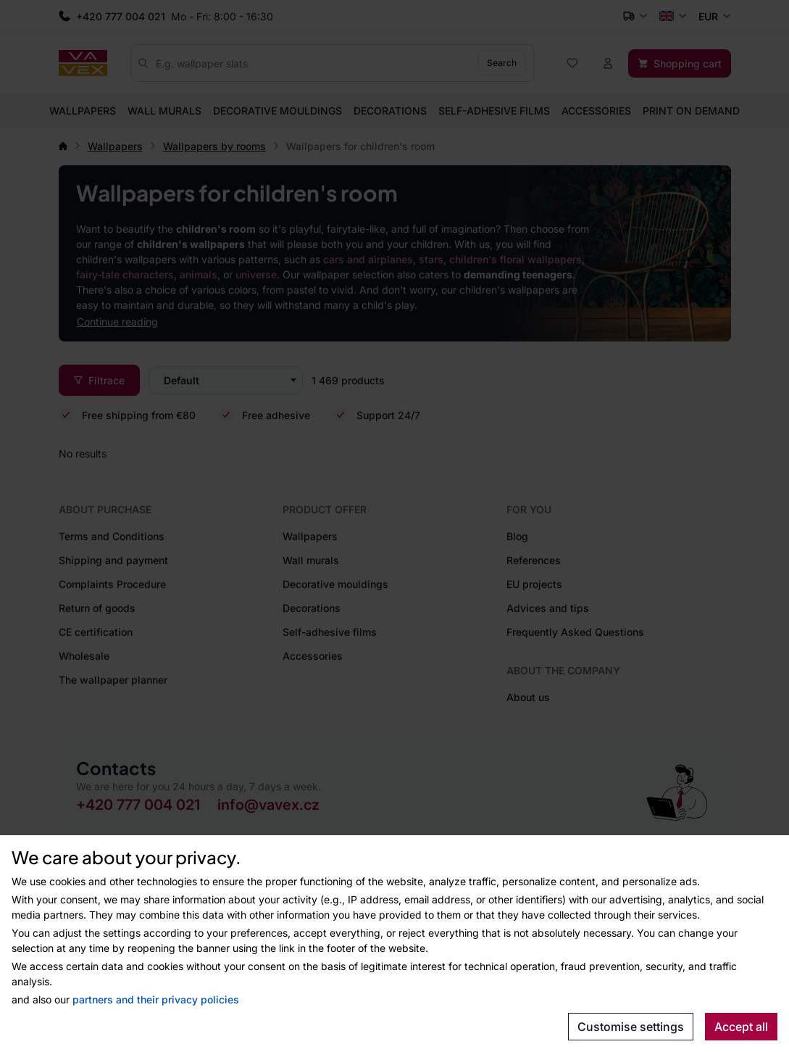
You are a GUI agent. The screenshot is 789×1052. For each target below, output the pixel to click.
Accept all (741, 1026)
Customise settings (630, 1026)
